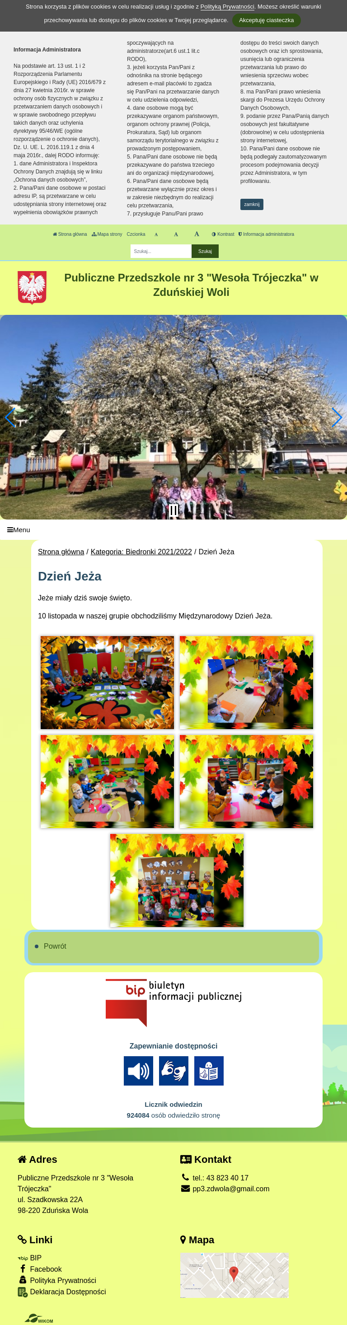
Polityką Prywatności (227, 6)
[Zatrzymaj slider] (173, 510)
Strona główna (70, 234)
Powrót (55, 946)
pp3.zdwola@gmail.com (225, 1189)
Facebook (40, 1268)
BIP (30, 1258)
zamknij (252, 204)
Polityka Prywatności (57, 1280)
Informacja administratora (266, 234)
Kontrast (223, 234)
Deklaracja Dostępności (62, 1292)
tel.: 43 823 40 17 (214, 1178)
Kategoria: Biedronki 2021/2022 (141, 552)
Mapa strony (107, 234)
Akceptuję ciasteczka (266, 20)
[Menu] (173, 530)
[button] (11, 417)
